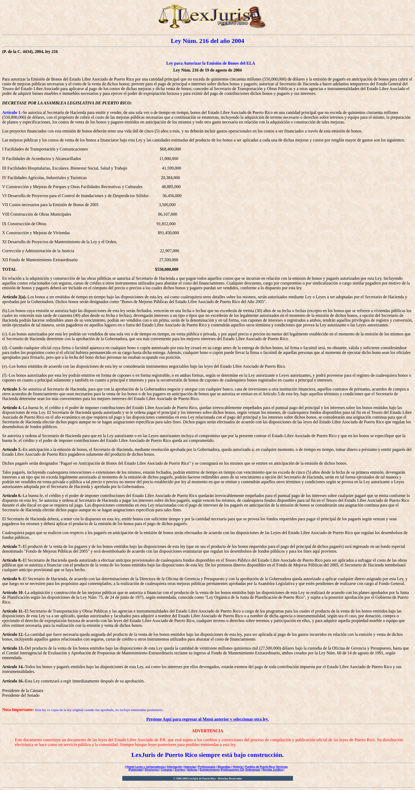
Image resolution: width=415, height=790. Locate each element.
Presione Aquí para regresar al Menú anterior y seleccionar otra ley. (207, 719)
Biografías (224, 766)
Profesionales (206, 766)
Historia (238, 766)
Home (130, 766)
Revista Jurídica (273, 769)
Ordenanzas (252, 769)
